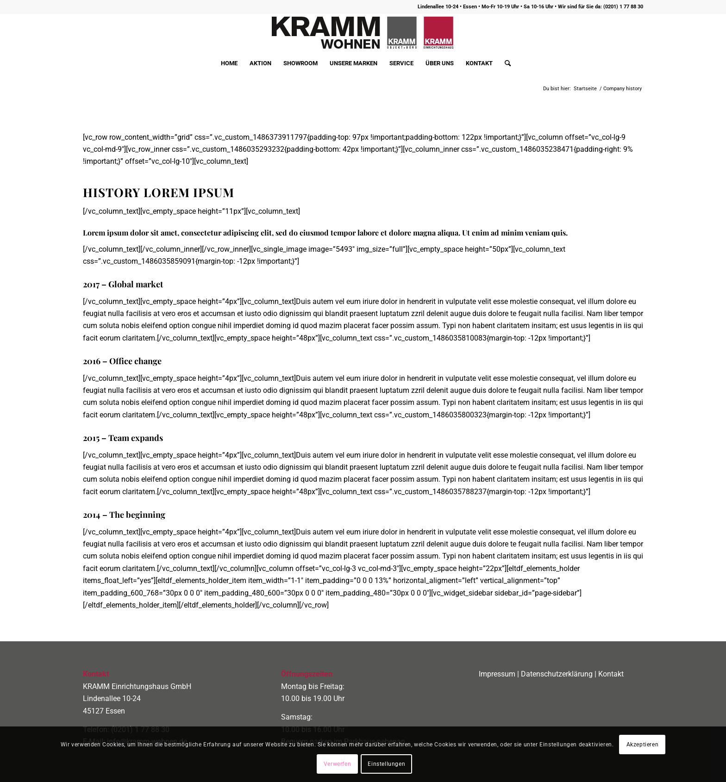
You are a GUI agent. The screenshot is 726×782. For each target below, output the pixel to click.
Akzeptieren (642, 744)
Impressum (497, 674)
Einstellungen (386, 764)
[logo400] (363, 32)
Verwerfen (337, 764)
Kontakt (611, 674)
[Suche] (505, 63)
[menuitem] (229, 63)
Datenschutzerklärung (557, 674)
